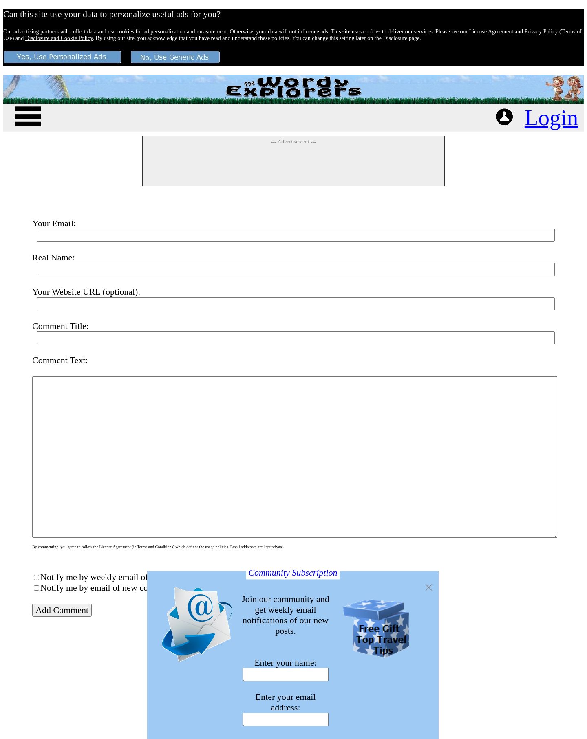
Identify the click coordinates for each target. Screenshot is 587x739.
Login (551, 117)
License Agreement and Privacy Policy (513, 32)
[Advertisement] (293, 165)
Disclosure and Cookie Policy (59, 38)
